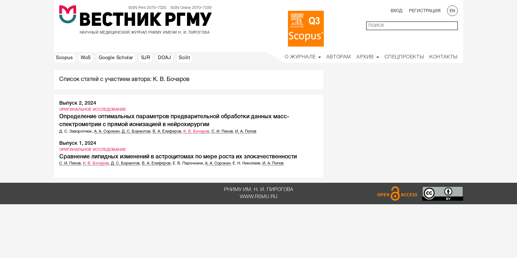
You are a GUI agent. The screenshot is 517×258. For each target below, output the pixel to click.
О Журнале (303, 57)
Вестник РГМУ (145, 21)
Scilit (184, 58)
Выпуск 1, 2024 (77, 143)
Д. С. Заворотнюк (75, 131)
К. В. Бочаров (196, 131)
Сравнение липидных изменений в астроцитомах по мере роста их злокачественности (178, 156)
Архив (368, 57)
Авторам (338, 57)
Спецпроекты (404, 57)
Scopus (64, 58)
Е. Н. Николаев (246, 163)
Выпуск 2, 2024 (77, 103)
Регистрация (425, 11)
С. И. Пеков (222, 131)
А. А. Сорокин (107, 131)
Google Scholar (116, 58)
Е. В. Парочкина (188, 163)
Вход (396, 11)
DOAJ (164, 58)
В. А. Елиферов (167, 131)
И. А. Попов (245, 131)
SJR (145, 58)
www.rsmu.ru (259, 197)
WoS (86, 58)
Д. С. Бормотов (136, 131)
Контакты (443, 57)
